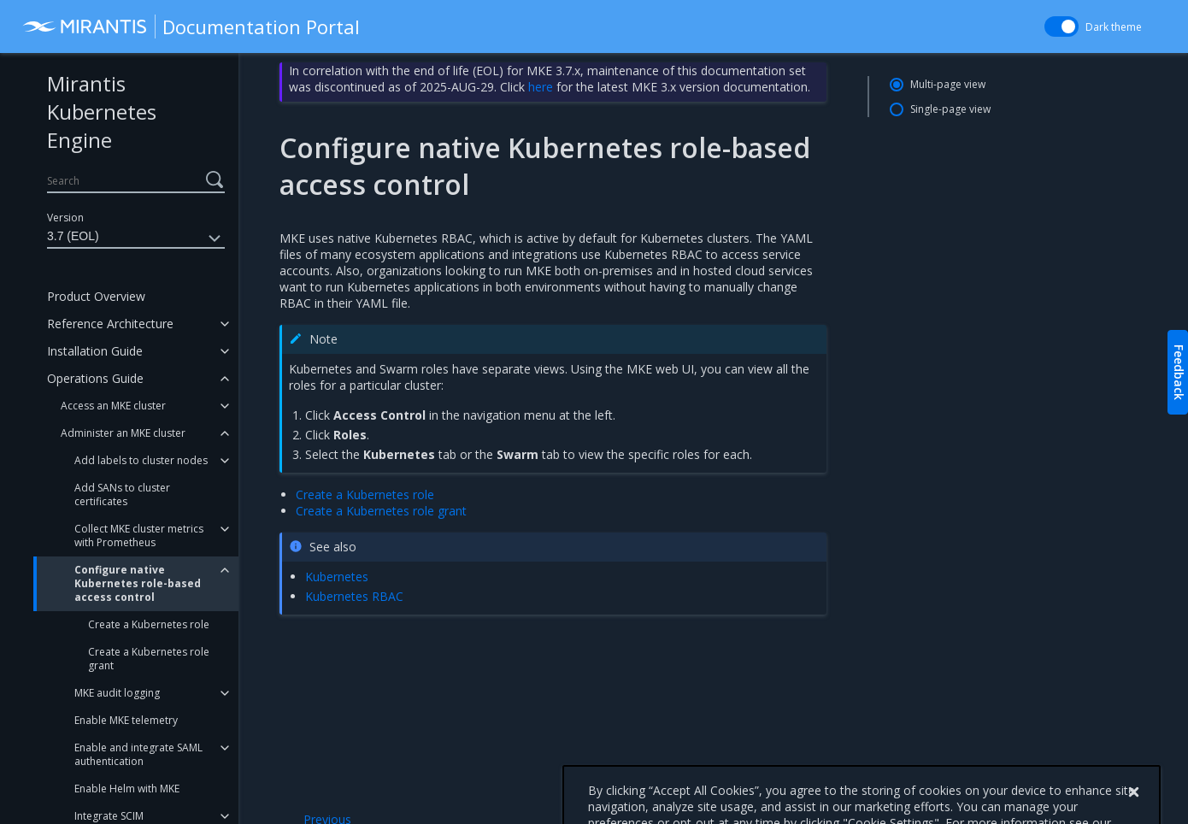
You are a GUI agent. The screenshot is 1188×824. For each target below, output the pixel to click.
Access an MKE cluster (113, 405)
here (540, 87)
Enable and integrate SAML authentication (138, 754)
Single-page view (950, 109)
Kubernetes (336, 576)
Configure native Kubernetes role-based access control (137, 583)
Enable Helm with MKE (126, 788)
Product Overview (96, 296)
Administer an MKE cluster (123, 433)
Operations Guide (95, 378)
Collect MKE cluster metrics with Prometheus (138, 535)
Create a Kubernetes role (148, 624)
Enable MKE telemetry (126, 720)
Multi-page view (947, 84)
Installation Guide (95, 351)
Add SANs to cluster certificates (122, 494)
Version (65, 217)
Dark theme (1113, 27)
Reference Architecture (110, 323)
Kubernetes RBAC (354, 596)
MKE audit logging (117, 693)
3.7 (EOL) (136, 238)
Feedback (1179, 372)
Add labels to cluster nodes (141, 460)
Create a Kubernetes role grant (148, 658)
